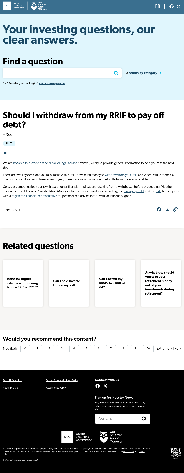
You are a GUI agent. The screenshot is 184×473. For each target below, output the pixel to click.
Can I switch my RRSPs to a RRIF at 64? (112, 283)
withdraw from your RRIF (121, 175)
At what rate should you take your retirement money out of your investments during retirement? (159, 283)
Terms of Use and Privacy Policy (62, 380)
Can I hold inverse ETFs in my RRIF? (66, 283)
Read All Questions (12, 380)
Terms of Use (128, 452)
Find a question (33, 62)
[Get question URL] (175, 210)
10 (148, 348)
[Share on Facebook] (159, 210)
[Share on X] (167, 210)
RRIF (5, 152)
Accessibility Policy (56, 388)
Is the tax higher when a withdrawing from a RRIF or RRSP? (22, 283)
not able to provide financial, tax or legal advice (45, 163)
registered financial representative (34, 196)
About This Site (10, 388)
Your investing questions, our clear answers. (79, 35)
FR (157, 6)
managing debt (134, 191)
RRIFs (9, 143)
